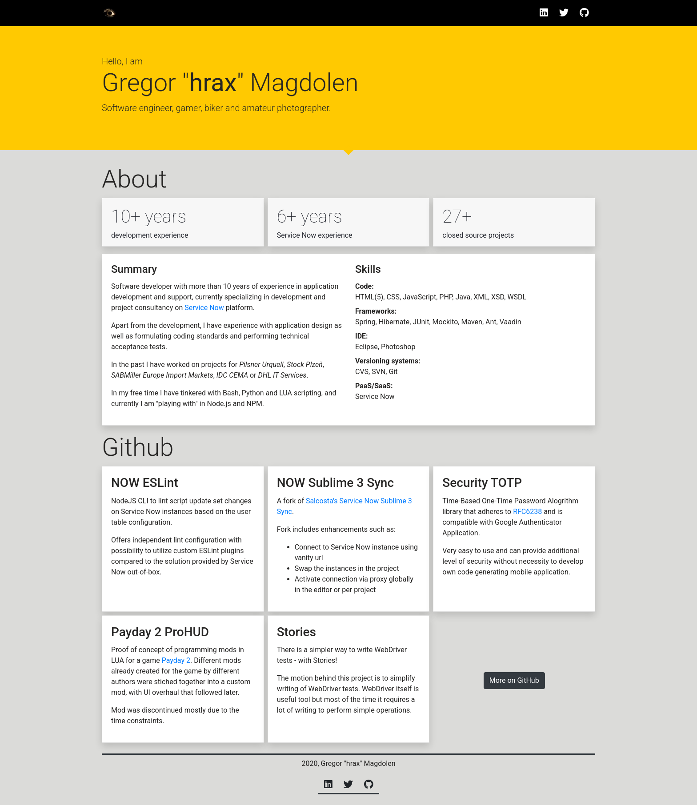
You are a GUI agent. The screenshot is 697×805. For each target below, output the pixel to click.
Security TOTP (482, 482)
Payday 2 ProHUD (160, 632)
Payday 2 (176, 660)
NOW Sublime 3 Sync (335, 482)
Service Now (204, 307)
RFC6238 (527, 511)
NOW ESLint (144, 482)
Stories (296, 632)
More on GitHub (514, 680)
